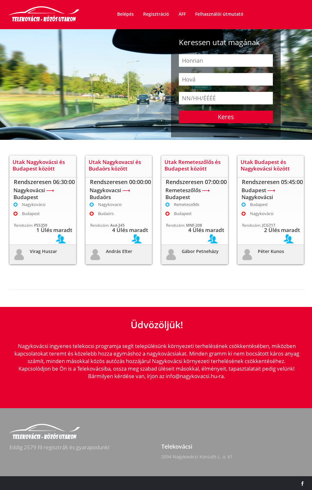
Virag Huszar (43, 251)
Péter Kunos (271, 251)
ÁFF (182, 14)
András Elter (119, 251)
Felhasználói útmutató (219, 14)
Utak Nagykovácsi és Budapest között (39, 165)
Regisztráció (156, 14)
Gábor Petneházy (200, 251)
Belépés (125, 14)
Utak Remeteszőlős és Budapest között (192, 165)
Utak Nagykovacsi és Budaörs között (115, 165)
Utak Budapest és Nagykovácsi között (265, 165)
